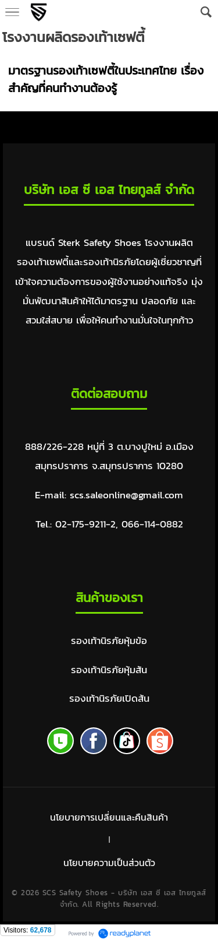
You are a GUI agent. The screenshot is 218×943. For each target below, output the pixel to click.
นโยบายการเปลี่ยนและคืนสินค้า (109, 817)
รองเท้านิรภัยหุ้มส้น (109, 670)
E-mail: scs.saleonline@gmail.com (109, 495)
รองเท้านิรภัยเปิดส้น (109, 698)
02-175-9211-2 (85, 524)
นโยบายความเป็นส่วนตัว (109, 863)
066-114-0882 (152, 524)
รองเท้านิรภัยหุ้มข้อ (109, 641)
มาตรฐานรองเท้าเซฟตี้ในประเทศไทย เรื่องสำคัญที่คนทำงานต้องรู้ (105, 79)
